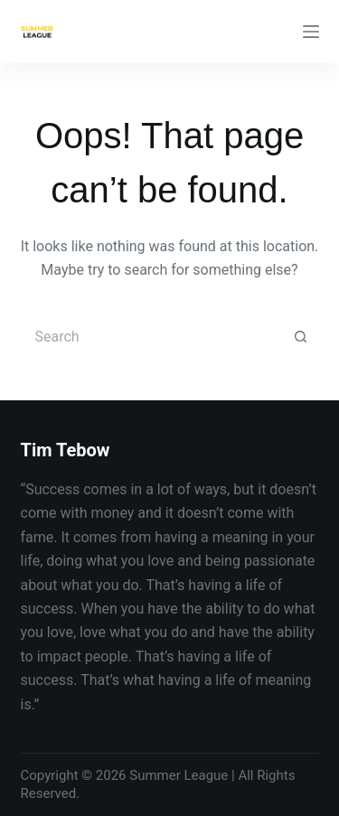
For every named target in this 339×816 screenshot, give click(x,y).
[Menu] (311, 31)
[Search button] (301, 337)
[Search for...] (152, 337)
